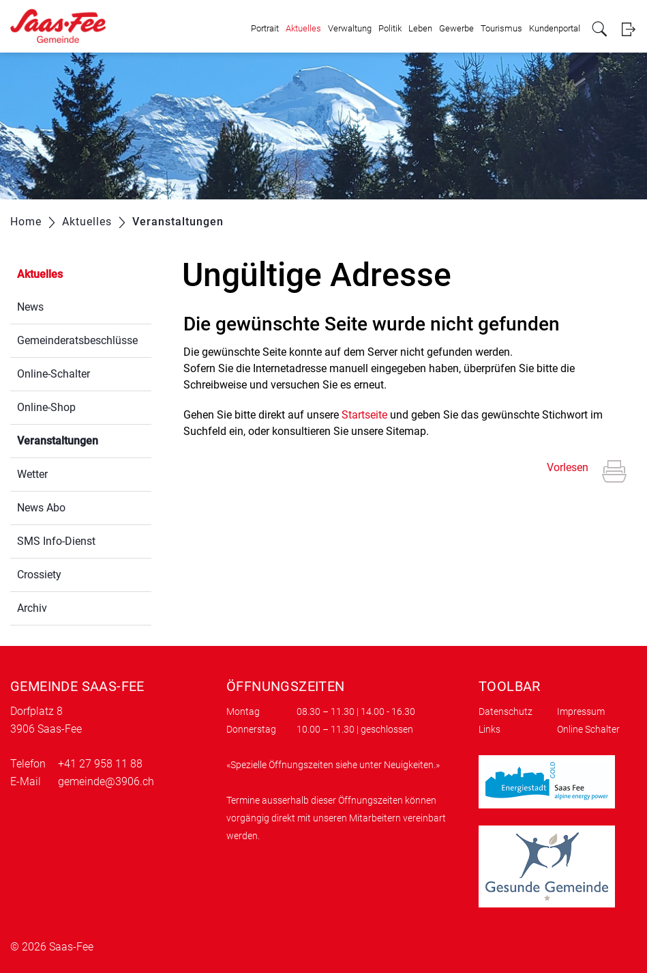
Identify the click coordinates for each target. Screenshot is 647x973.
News (30, 306)
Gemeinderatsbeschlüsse (77, 340)
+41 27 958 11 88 (100, 763)
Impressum (581, 711)
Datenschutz (505, 711)
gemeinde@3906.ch (106, 781)
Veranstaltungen (84, 439)
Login (628, 29)
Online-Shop (46, 407)
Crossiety (39, 574)
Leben (420, 28)
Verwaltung (350, 28)
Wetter (32, 474)
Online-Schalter (53, 373)
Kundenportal (554, 28)
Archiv (32, 608)
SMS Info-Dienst (56, 541)
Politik (390, 28)
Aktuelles (303, 28)
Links (489, 729)
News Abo (41, 507)
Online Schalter (588, 729)
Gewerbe (456, 28)
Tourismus (501, 28)
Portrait (265, 28)
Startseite (364, 414)
